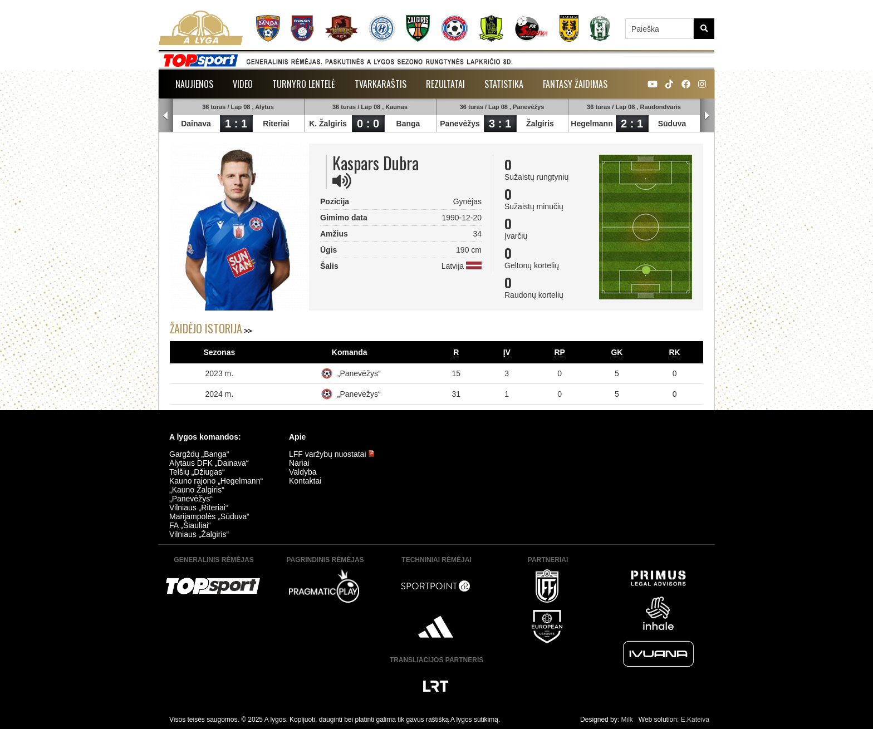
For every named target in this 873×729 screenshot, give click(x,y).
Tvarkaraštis (380, 84)
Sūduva (672, 123)
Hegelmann (591, 123)
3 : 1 (500, 123)
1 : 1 (236, 123)
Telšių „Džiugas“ (197, 471)
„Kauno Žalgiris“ (196, 489)
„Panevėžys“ (359, 373)
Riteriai (276, 123)
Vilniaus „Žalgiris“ (199, 534)
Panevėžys (460, 123)
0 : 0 (368, 123)
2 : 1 (632, 123)
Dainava (196, 123)
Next (707, 115)
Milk (626, 719)
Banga (408, 123)
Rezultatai (445, 84)
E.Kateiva (695, 719)
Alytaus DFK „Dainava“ (208, 463)
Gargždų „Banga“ (199, 454)
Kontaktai (305, 480)
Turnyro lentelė (303, 84)
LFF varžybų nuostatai (332, 454)
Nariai (299, 463)
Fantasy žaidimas (575, 84)
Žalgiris (540, 123)
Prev (166, 115)
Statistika (503, 84)
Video (243, 84)
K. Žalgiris (328, 123)
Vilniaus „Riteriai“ (198, 507)
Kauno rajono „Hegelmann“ (216, 480)
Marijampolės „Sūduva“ (209, 516)
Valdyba (303, 471)
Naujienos (194, 84)
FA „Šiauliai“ (190, 525)
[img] (341, 181)
